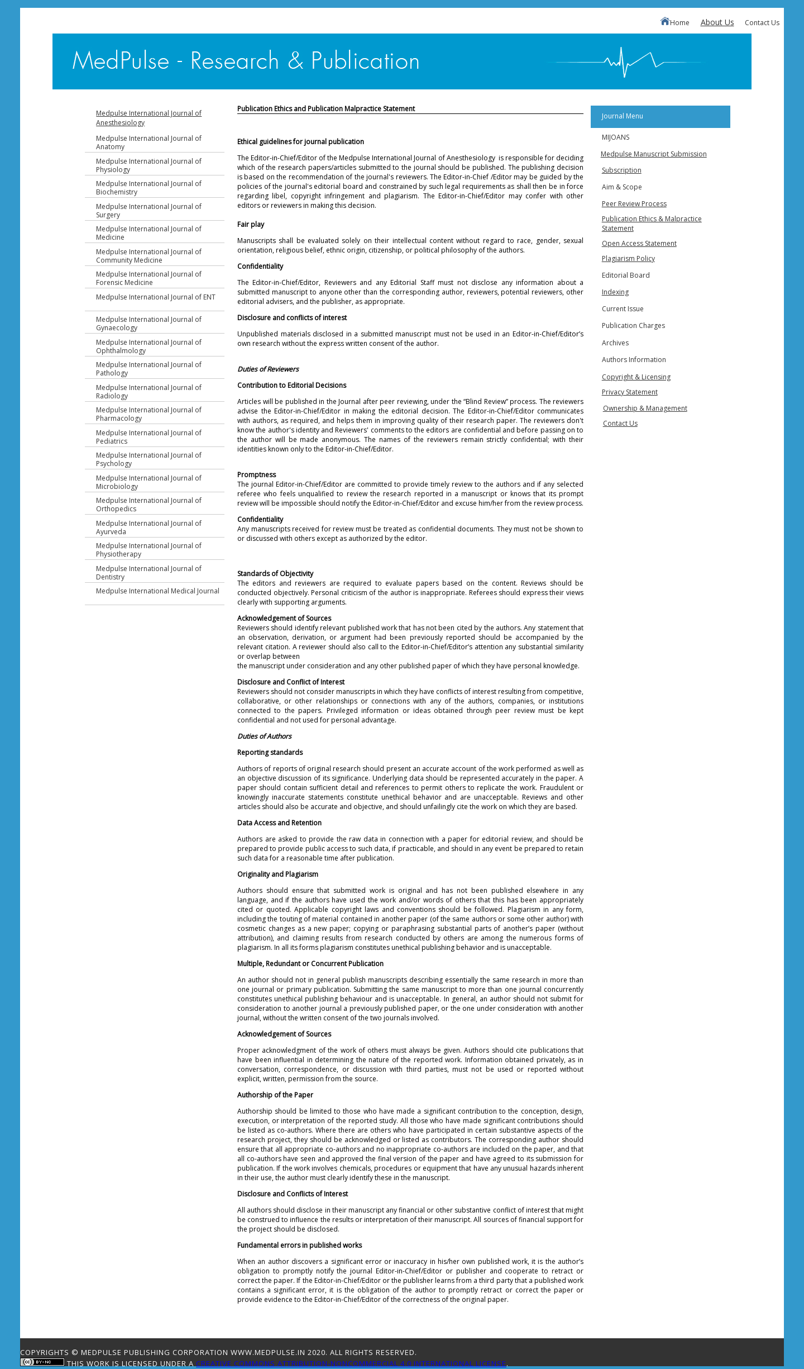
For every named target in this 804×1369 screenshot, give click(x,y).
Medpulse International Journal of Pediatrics (149, 437)
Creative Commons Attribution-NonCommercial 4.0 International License (351, 1363)
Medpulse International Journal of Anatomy (149, 142)
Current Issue (623, 308)
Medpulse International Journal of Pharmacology (149, 414)
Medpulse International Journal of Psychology (149, 459)
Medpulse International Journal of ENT (156, 297)
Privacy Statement (630, 392)
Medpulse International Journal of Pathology (149, 369)
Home (675, 22)
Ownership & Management (645, 408)
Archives (615, 343)
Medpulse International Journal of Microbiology (149, 482)
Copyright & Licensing (636, 377)
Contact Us (762, 22)
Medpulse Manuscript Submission (654, 154)
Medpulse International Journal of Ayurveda (149, 527)
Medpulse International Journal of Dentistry (149, 573)
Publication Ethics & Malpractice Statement (652, 223)
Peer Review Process (634, 203)
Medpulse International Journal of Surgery (149, 211)
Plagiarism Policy (628, 258)
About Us (717, 22)
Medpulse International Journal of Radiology (149, 392)
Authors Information (634, 359)
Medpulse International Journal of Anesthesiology (149, 117)
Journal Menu (622, 116)
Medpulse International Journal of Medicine (149, 233)
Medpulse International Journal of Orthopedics (149, 505)
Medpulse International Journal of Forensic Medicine (149, 278)
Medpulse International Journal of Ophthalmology (149, 346)
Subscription (622, 170)
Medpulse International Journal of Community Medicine (149, 256)
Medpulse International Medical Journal (157, 591)
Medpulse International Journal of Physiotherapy (149, 550)
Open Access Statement (639, 243)
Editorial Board (626, 275)
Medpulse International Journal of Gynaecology (149, 323)
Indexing (615, 292)
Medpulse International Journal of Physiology (149, 165)
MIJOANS (615, 137)
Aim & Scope (622, 187)
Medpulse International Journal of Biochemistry (149, 188)
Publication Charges (633, 325)
